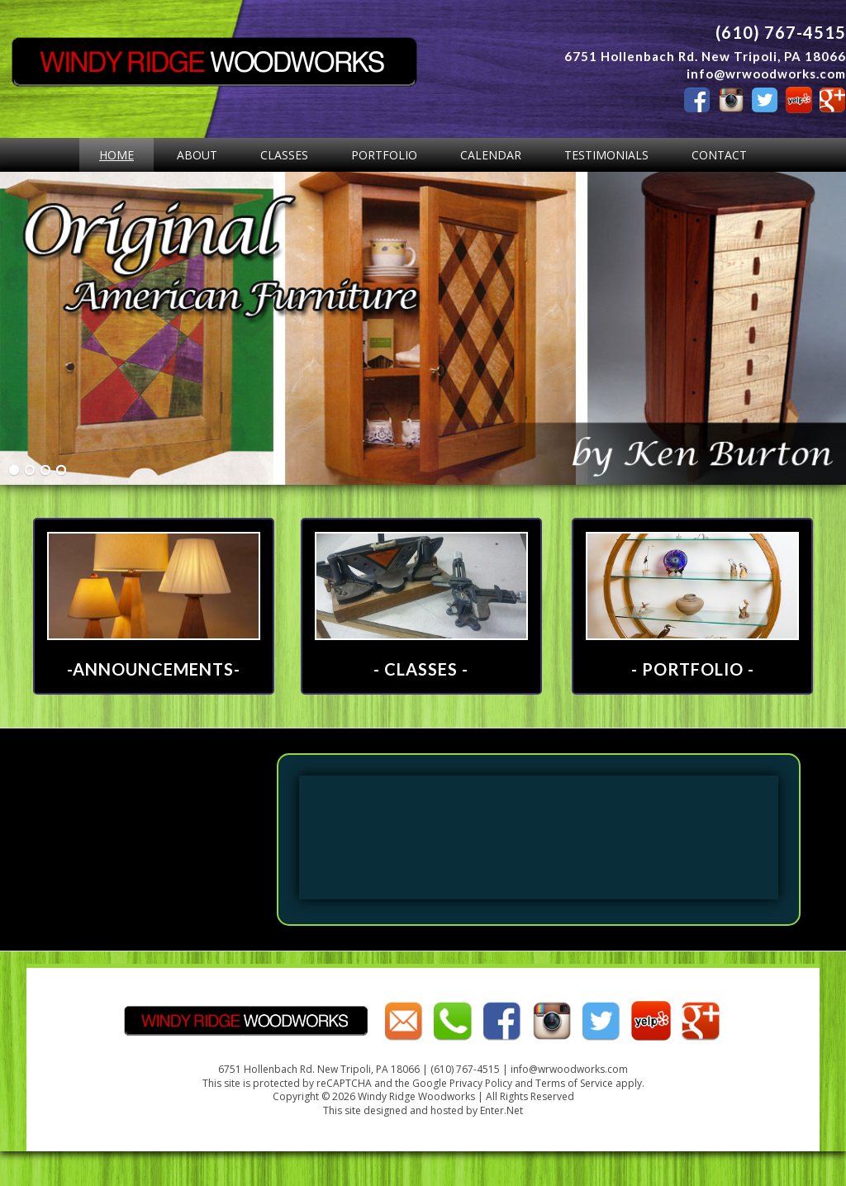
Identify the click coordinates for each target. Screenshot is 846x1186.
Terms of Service (574, 1083)
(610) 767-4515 (780, 32)
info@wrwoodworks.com (766, 73)
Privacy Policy (480, 1083)
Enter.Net (501, 1110)
